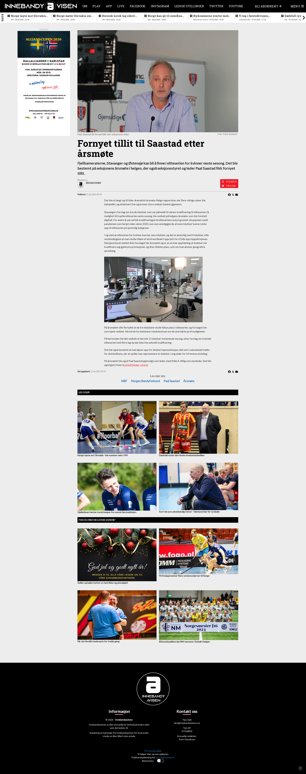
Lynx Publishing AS (165, 757)
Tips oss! (231, 186)
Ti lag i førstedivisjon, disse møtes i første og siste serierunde (254, 16)
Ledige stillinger (189, 6)
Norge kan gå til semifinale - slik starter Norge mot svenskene (166, 16)
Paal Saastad (171, 381)
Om (84, 6)
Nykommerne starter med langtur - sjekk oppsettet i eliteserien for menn (210, 16)
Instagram (160, 6)
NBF (124, 381)
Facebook (138, 6)
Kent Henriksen (187, 739)
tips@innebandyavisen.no (187, 723)
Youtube (236, 6)
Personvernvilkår (153, 750)
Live (121, 6)
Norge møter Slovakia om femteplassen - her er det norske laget (73, 16)
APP (109, 6)
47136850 (231, 181)
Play (97, 6)
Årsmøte (188, 381)
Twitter (216, 6)
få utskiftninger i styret (135, 364)
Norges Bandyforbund (145, 381)
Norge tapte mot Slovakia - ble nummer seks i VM (29, 16)
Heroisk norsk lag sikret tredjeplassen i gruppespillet (118, 16)
